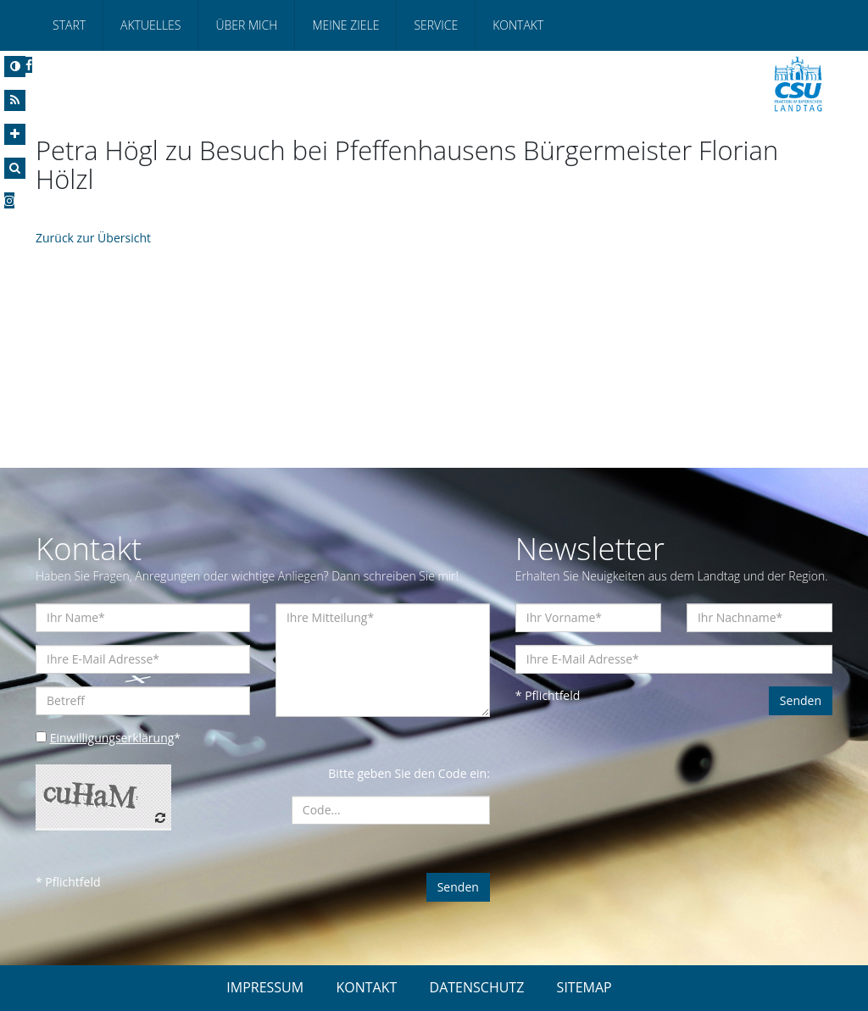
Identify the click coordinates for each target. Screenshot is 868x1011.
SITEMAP (584, 987)
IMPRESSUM (264, 987)
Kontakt (517, 25)
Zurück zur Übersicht (93, 238)
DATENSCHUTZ (477, 987)
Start (69, 25)
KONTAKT (366, 987)
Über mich (246, 25)
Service (436, 25)
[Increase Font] (14, 134)
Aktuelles (150, 25)
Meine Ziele (345, 25)
